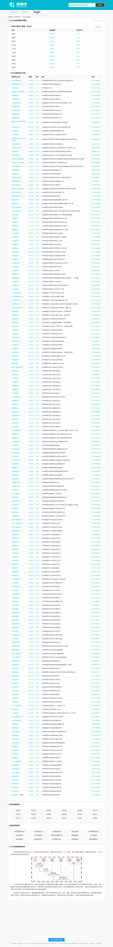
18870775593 (96, 746)
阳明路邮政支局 (16, 84)
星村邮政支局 (16, 646)
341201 (31, 311)
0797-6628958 (96, 441)
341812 (31, 750)
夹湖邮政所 (15, 664)
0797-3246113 (96, 616)
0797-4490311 (96, 229)
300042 (64, 814)
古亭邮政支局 (16, 397)
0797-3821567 (96, 371)
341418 (31, 505)
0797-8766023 (96, 542)
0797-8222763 (96, 185)
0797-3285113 (96, 601)
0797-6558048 (96, 456)
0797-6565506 (96, 479)
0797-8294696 (96, 84)
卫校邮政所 (15, 174)
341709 (31, 679)
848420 (48, 810)
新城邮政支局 (16, 534)
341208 (31, 337)
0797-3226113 (96, 590)
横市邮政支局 (16, 501)
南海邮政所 (15, 728)
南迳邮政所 (15, 735)
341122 (31, 289)
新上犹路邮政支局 (17, 296)
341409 (31, 475)
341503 (31, 542)
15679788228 (96, 709)
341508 (31, 553)
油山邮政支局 (16, 624)
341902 (31, 772)
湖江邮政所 (15, 259)
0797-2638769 (96, 720)
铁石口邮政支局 (16, 594)
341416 (31, 501)
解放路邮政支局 (16, 531)
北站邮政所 (19, 835)
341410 (31, 479)
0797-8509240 (96, 360)
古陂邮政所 (15, 609)
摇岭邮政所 (75, 835)
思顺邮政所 (15, 412)
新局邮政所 (15, 757)
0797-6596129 (96, 460)
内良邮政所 (15, 557)
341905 (31, 783)
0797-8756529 (96, 564)
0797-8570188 (96, 311)
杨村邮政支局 (16, 661)
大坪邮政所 (15, 505)
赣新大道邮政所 (16, 207)
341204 (31, 322)
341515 (31, 568)
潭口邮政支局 (16, 449)
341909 (31, 791)
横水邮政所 (15, 363)
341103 (31, 229)
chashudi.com (97, 20)
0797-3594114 (96, 657)
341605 (31, 594)
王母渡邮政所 (16, 263)
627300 (18, 810)
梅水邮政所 (15, 352)
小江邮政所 (15, 590)
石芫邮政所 (15, 289)
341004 (31, 134)
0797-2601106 (96, 735)
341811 (31, 746)
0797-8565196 (96, 337)
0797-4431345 (96, 211)
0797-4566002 (96, 259)
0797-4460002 (96, 263)
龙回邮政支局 (16, 452)
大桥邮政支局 (16, 612)
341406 (31, 464)
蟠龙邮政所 (15, 131)
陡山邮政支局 (56, 839)
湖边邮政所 (15, 95)
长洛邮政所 (15, 244)
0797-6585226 (96, 471)
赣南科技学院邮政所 (18, 188)
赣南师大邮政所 (16, 177)
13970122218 (96, 177)
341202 (31, 315)
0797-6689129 (96, 464)
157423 (79, 814)
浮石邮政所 (15, 456)
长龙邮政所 (15, 426)
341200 (52, 52)
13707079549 (96, 218)
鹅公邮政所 (15, 787)
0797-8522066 (96, 307)
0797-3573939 (96, 705)
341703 (31, 661)
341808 (31, 743)
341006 (31, 148)
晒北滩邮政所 (93, 839)
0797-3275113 (96, 586)
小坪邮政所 (15, 281)
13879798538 (96, 285)
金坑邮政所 (15, 419)
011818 (33, 818)
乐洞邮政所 (15, 389)
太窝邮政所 (15, 475)
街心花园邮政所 (16, 720)
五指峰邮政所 (16, 341)
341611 (31, 609)
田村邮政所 (15, 226)
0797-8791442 (96, 538)
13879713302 (96, 222)
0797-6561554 (96, 486)
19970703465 (96, 769)
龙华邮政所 (15, 490)
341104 (31, 237)
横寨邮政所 (15, 467)
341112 (31, 259)
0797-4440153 (96, 200)
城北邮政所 (15, 214)
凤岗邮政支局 (16, 486)
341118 (31, 281)
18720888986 (96, 653)
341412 (31, 486)
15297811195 (96, 572)
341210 (31, 345)
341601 (31, 583)
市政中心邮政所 (16, 148)
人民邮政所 (15, 702)
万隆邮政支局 (16, 642)
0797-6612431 (96, 438)
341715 (31, 694)
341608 (31, 601)
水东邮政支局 (16, 127)
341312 (31, 400)
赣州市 (18, 26)
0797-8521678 (96, 293)
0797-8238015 (96, 192)
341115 (31, 270)
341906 (31, 787)
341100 (52, 41)
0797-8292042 (96, 99)
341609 (31, 605)
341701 (31, 657)
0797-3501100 (96, 683)
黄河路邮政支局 (20, 831)
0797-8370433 (96, 118)
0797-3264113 (96, 638)
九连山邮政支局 (16, 657)
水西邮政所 (15, 151)
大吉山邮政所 (16, 731)
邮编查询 (17, 17)
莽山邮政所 (75, 831)
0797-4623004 (96, 226)
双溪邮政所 (15, 330)
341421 (31, 512)
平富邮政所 (15, 345)
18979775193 (96, 289)
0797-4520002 (96, 233)
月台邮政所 (93, 835)
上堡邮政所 (15, 404)
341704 (31, 664)
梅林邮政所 (15, 200)
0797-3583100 (96, 676)
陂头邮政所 (15, 746)
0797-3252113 (96, 609)
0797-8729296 (96, 519)
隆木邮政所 (15, 512)
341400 (52, 37)
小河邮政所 (15, 638)
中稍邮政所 (15, 360)
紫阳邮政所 (15, 322)
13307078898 (96, 188)
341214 (31, 356)
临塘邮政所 (15, 676)
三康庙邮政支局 (16, 103)
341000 (29, 26)
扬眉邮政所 (15, 371)
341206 (31, 330)
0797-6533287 (96, 501)
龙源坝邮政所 (16, 743)
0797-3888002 (96, 412)
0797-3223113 (96, 605)
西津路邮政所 (16, 170)
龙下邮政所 (15, 754)
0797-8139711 (96, 181)
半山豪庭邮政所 (16, 430)
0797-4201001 (96, 791)
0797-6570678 (96, 516)
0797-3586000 (96, 691)
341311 (31, 397)
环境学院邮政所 (16, 166)
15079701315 (96, 553)
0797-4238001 (96, 787)
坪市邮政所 (15, 508)
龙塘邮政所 (15, 783)
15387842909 (96, 170)
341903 (31, 776)
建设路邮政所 (16, 765)
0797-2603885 (96, 739)
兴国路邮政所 (16, 99)
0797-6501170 (96, 497)
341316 (31, 415)
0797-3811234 (96, 367)
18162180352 (96, 319)
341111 (31, 255)
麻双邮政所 (15, 497)
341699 (31, 650)
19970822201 (96, 151)
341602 (31, 586)
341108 (31, 248)
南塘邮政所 (15, 229)
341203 (31, 319)
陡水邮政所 (15, 348)
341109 (31, 252)
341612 (31, 612)
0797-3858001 (96, 382)
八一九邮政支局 (16, 705)
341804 (31, 739)
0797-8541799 (96, 300)
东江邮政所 (15, 713)
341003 (31, 131)
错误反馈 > (98, 27)
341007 (31, 151)
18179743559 (96, 244)
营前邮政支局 (16, 337)
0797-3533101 (96, 694)
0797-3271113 (96, 612)
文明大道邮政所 (16, 192)
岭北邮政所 (15, 791)
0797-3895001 (96, 386)
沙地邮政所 (15, 255)
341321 (31, 426)
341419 (31, 508)
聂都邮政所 (15, 386)
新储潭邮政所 (16, 278)
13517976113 (96, 278)
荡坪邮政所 (15, 564)
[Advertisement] (56, 915)
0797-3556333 (96, 717)
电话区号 (14, 12)
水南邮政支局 (16, 300)
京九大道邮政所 (16, 761)
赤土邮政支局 (16, 460)
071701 (18, 818)
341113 (31, 263)
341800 (52, 63)
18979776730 (96, 672)
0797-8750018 (96, 575)
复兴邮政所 (19, 839)
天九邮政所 (15, 780)
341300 (52, 56)
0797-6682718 (96, 475)
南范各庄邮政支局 (56, 835)
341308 (31, 386)
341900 (52, 60)
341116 (31, 274)
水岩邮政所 (15, 333)
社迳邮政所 (15, 750)
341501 (31, 534)
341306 (31, 382)
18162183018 (96, 795)
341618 (31, 627)
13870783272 (96, 687)
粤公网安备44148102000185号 (68, 943)
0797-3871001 (96, 415)
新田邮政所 (15, 616)
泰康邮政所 (15, 445)
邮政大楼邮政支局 (17, 519)
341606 (31, 598)
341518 (31, 575)
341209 (31, 341)
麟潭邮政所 (15, 408)
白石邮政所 (15, 218)
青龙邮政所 (15, 542)
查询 (100, 5)
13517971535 (96, 267)
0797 (78, 34)
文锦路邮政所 (16, 304)
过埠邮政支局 (16, 415)
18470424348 (96, 148)
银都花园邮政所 (16, 185)
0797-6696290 (96, 505)
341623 (31, 642)
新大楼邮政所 (16, 579)
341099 (31, 155)
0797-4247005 (96, 772)
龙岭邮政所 (15, 479)
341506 (31, 549)
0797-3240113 (96, 646)
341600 (52, 45)
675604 (33, 814)
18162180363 (96, 322)
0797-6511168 (96, 452)
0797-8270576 (96, 155)
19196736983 (96, 765)
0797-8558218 (96, 330)
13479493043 (96, 549)
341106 (31, 244)
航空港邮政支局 (93, 831)
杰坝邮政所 (15, 423)
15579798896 (96, 159)
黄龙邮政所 (15, 545)
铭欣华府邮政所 (16, 80)
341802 (31, 735)
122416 (95, 810)
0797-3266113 (96, 642)
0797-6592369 (96, 467)
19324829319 (96, 661)
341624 (31, 646)
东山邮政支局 (16, 441)
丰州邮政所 (15, 400)
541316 (33, 810)
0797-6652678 (96, 449)
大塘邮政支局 (16, 598)
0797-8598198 (96, 333)
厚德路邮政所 (16, 114)
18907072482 (96, 754)
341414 (31, 493)
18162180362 (96, 348)
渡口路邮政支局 (16, 196)
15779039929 (96, 713)
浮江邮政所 (15, 560)
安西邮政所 (15, 601)
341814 (31, 754)
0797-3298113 (96, 627)
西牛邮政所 (15, 620)
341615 (31, 620)
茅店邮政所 (15, 248)
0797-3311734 (96, 650)
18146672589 (96, 174)
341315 (31, 412)
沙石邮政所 (15, 134)
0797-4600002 (96, 248)
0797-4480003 (96, 241)
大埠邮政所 (15, 270)
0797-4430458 (96, 203)
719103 (18, 814)
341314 (31, 408)
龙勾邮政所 (15, 374)
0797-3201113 (96, 594)
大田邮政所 (15, 285)
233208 (79, 810)
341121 (31, 285)
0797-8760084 (96, 545)
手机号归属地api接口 (56, 940)
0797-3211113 (96, 631)
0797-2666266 (96, 731)
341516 (31, 572)
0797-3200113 (96, 598)
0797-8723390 (96, 527)
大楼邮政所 (15, 724)
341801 (31, 731)
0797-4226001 (96, 783)
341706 (31, 672)
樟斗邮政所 (15, 575)
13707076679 (96, 91)
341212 (31, 348)
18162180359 (96, 345)
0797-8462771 (96, 127)
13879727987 (96, 724)
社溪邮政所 (15, 315)
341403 (31, 452)
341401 (31, 449)
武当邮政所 (15, 668)
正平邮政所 (15, 631)
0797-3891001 (96, 426)
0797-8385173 (96, 80)
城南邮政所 (15, 203)
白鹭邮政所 (15, 222)
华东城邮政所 (16, 144)
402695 (48, 814)
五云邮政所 (15, 252)
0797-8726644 (96, 523)
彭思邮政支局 (38, 839)
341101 (31, 218)
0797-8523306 (96, 352)
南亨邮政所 (15, 672)
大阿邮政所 (15, 627)
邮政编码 (37, 12)
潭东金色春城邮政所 (18, 159)
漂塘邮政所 (15, 568)
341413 (31, 490)
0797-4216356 (96, 776)
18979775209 (96, 270)
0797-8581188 (96, 315)
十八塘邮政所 (16, 493)
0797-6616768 (96, 445)
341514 (31, 564)
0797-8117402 (96, 196)
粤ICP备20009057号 (51, 943)
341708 (31, 676)
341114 (31, 267)
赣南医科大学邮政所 (18, 91)
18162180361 (96, 341)
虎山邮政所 (15, 605)
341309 (31, 389)
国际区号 (25, 12)
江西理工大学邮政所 (18, 162)
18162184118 (96, 482)
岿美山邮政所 (16, 772)
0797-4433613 (96, 207)
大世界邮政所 (16, 769)
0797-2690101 (96, 750)
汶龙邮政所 (15, 679)
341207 (31, 333)
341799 (31, 698)
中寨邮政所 (15, 739)
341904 (31, 780)
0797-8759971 (96, 560)
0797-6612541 (96, 434)
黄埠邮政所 (15, 356)
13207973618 (96, 664)
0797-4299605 (96, 757)
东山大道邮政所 (16, 293)
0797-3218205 (96, 635)
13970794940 (96, 122)
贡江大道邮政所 (16, 211)
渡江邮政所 (15, 691)
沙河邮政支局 (16, 110)
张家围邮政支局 (16, 181)
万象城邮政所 (16, 155)
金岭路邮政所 (16, 118)
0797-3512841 (96, 702)
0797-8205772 (96, 114)
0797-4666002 (96, 274)
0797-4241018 (96, 780)
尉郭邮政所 (75, 839)
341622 (31, 638)
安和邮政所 (15, 319)
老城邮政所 (15, 776)
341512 (31, 560)
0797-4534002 (96, 252)
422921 (79, 818)
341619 (31, 631)
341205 (31, 326)
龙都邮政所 (15, 795)
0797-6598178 (96, 493)
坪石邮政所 (15, 583)
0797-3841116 (96, 393)
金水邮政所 (15, 698)
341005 (31, 144)
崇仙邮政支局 (16, 586)
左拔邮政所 (15, 572)
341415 (31, 497)
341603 (31, 590)
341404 (31, 456)
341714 (31, 691)
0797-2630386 (96, 728)
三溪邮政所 (15, 233)
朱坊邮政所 (15, 464)
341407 (31, 467)
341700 (52, 67)
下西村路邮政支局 (17, 307)
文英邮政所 (15, 393)
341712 (31, 687)
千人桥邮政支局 (38, 831)
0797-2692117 (96, 743)
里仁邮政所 (15, 683)
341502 (31, 538)
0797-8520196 (96, 304)
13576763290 (96, 281)
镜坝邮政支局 (16, 471)
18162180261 (96, 557)
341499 (31, 516)
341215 (31, 360)
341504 (31, 545)
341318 (31, 423)
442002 (64, 810)
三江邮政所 (15, 516)
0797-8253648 (96, 95)
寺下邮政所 (15, 326)
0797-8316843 (96, 103)
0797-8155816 (96, 110)
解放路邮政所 (16, 650)
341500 (52, 49)
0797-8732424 (96, 531)
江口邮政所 (15, 241)
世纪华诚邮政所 (16, 653)
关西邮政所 (15, 687)
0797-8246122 (96, 106)
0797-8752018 (96, 568)
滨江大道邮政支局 (17, 523)
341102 (31, 222)
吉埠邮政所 (15, 237)
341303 (31, 378)
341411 (31, 482)
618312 (64, 818)
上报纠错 (98, 943)
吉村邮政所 (15, 549)
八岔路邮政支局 (56, 831)
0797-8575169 (96, 356)
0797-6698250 (96, 508)
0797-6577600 (96, 490)
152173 (95, 814)
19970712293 (96, 144)
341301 (31, 371)
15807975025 (96, 139)
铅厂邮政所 (15, 378)
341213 (31, 352)
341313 (31, 404)
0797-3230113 (96, 624)
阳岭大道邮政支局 (17, 367)
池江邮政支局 (16, 538)
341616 (31, 624)
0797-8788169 (96, 534)
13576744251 (96, 166)
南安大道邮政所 (16, 527)
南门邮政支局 (16, 106)
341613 (31, 616)
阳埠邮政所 (15, 267)
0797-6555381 (96, 512)
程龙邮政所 (15, 694)
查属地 (10, 17)
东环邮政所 (15, 434)
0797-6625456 (96, 430)
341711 (31, 683)
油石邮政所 (15, 311)
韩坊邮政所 (15, 274)
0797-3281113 (96, 620)
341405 (31, 460)
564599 (48, 818)
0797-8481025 (96, 134)
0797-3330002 (96, 579)
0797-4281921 (96, 761)
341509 (31, 557)
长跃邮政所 (15, 88)
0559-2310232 (96, 88)
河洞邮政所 (15, 553)
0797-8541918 (96, 296)
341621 (31, 635)
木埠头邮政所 (38, 835)
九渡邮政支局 (16, 635)
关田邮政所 (15, 382)
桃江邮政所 (15, 709)
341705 (31, 668)
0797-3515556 (96, 698)
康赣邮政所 (15, 438)
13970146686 (96, 162)
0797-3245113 (96, 583)
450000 (95, 818)
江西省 (13, 26)
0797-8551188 (96, 326)
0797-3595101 (96, 668)
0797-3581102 (96, 679)
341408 (31, 471)
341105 (31, 241)
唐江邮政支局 (16, 482)
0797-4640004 (96, 237)
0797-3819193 (96, 363)
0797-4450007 (96, 255)
